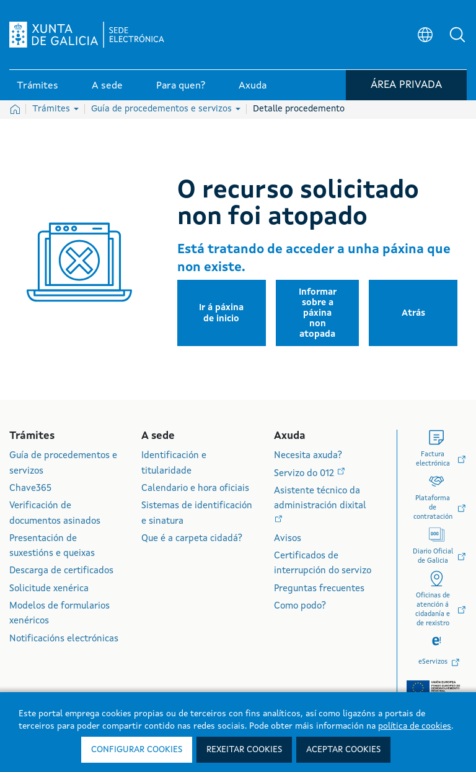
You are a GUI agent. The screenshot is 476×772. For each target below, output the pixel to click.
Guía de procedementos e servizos (165, 109)
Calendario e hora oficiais (195, 488)
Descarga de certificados (61, 571)
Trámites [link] (37, 86)
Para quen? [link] (180, 86)
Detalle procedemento (299, 109)
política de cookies (414, 726)
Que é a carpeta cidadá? (191, 539)
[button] (457, 34)
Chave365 (30, 488)
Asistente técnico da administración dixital (320, 499)
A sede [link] (107, 86)
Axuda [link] (253, 86)
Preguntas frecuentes (319, 589)
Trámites (55, 109)
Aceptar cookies (343, 749)
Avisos (287, 539)
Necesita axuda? (308, 456)
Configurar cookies (136, 749)
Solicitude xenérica (49, 589)
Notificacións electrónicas (63, 639)
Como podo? (300, 606)
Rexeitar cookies (244, 749)
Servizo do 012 (305, 474)
